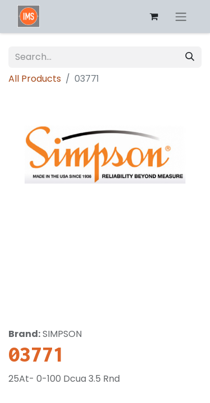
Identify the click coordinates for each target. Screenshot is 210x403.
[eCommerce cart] (153, 16)
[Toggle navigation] (181, 16)
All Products (34, 78)
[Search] (190, 57)
